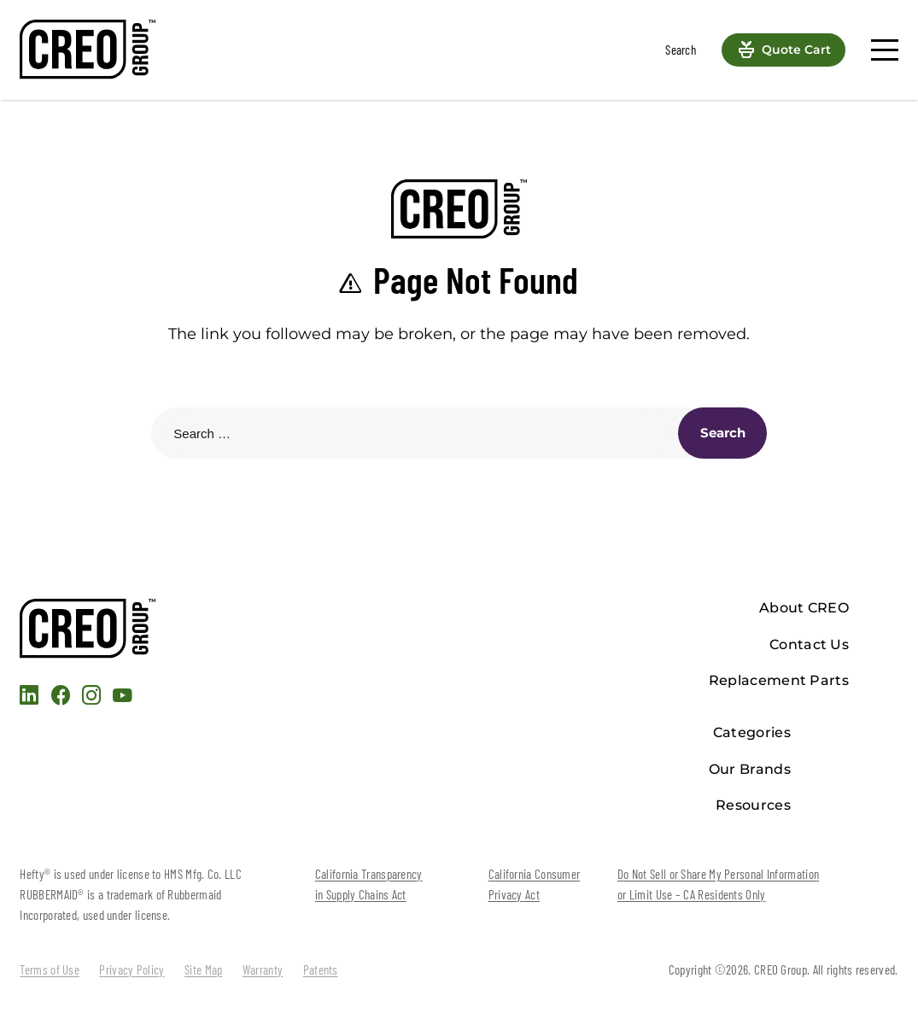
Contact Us (809, 644)
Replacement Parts (779, 680)
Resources (753, 805)
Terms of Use (49, 969)
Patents (320, 969)
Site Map (203, 969)
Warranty (263, 969)
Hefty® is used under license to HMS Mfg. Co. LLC (130, 873)
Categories (752, 732)
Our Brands (750, 769)
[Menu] (884, 50)
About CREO (804, 608)
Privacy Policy (131, 969)
